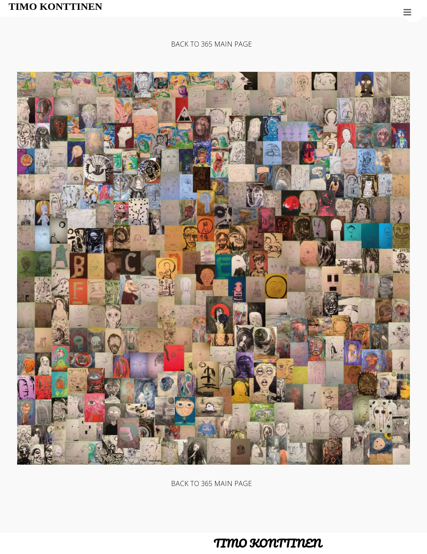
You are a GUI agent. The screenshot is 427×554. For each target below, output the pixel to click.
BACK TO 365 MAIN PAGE (211, 44)
